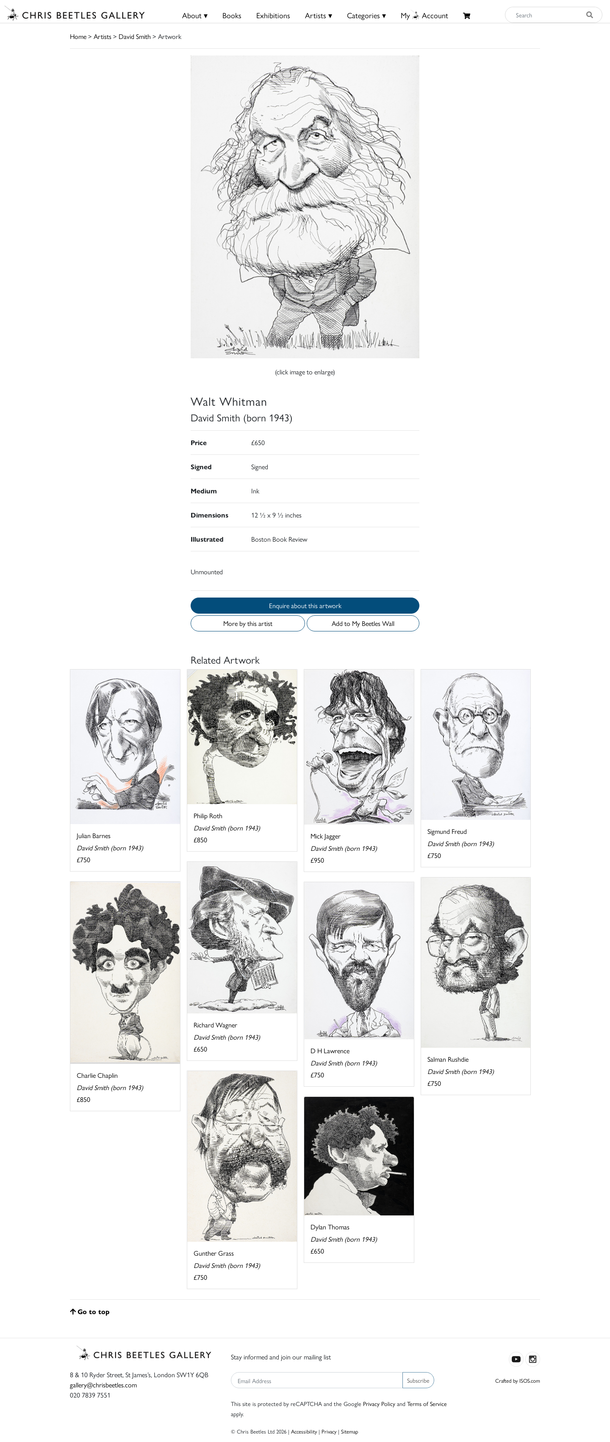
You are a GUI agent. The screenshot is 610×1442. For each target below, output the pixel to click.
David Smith (135, 36)
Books (231, 15)
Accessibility (304, 1431)
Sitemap (349, 1431)
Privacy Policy (379, 1403)
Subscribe (418, 1380)
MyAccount (424, 15)
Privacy (329, 1431)
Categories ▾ (366, 15)
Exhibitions (273, 15)
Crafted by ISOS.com (517, 1380)
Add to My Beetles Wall (363, 623)
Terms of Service (427, 1403)
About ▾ (195, 15)
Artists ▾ (318, 15)
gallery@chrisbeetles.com (103, 1384)
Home (78, 36)
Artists (102, 36)
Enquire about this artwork (305, 605)
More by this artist (247, 623)
